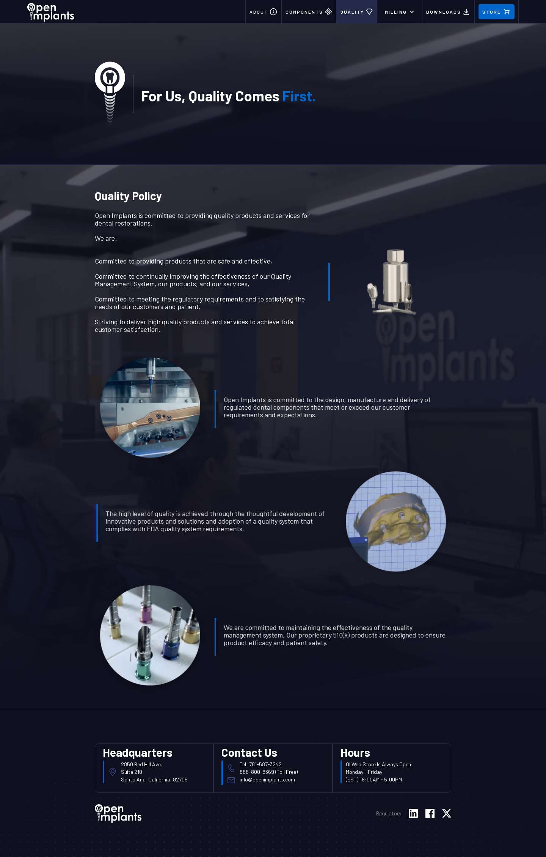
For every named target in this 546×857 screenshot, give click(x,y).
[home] (50, 11)
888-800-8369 (257, 772)
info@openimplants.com (267, 779)
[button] (399, 11)
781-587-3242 (265, 764)
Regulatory (388, 813)
